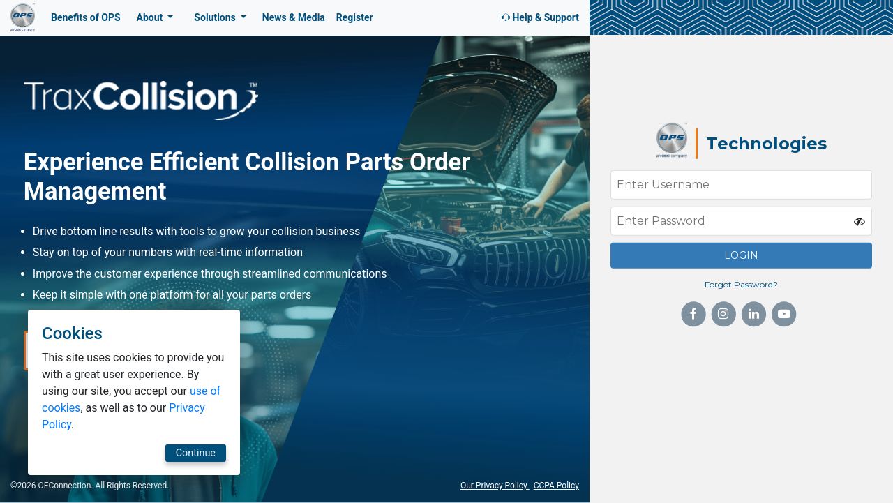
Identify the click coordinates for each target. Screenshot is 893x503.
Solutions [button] (216, 17)
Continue (78, 453)
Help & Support (539, 17)
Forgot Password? (741, 284)
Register (354, 17)
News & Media (293, 17)
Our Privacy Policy (495, 485)
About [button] (151, 17)
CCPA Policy (556, 485)
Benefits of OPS (86, 17)
